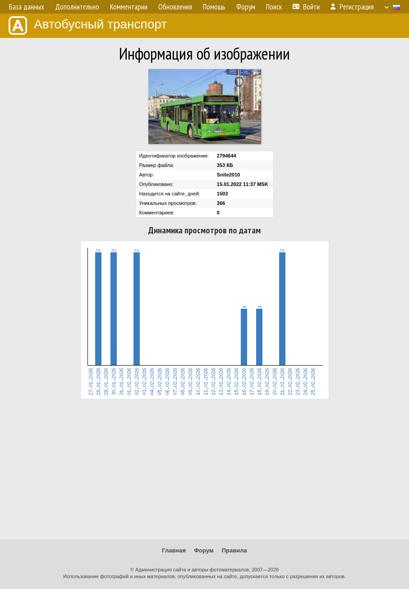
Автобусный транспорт (88, 25)
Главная (174, 550)
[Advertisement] (205, 469)
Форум (203, 550)
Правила (234, 550)
